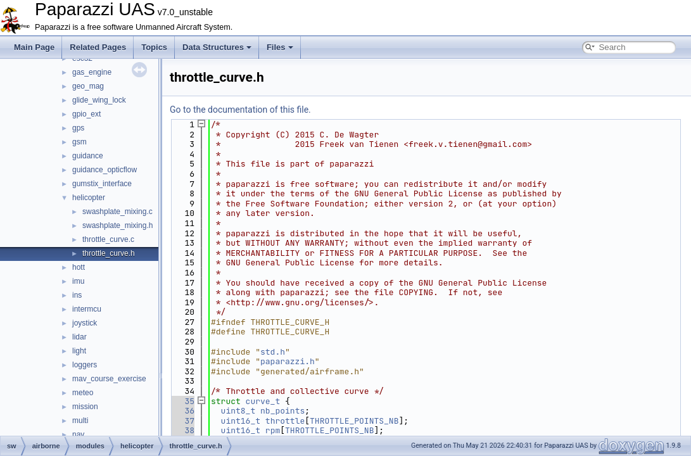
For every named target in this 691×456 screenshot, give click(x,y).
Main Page (34, 47)
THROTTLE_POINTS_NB (354, 420)
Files (280, 47)
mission (85, 406)
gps (78, 128)
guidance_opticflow (104, 169)
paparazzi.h (287, 361)
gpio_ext (86, 114)
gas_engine (91, 72)
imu (78, 281)
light (79, 350)
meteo (82, 392)
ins (77, 295)
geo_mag (88, 86)
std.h (272, 351)
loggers (84, 364)
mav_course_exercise (109, 378)
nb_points (282, 410)
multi (80, 420)
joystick (84, 323)
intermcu (86, 309)
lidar (79, 336)
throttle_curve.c (108, 239)
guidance (87, 155)
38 (182, 430)
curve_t (263, 401)
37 (182, 420)
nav (78, 434)
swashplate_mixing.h (117, 225)
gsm (79, 141)
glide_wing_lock (99, 100)
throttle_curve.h (108, 253)
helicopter (88, 197)
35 (182, 401)
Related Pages (98, 47)
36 (182, 410)
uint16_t (240, 420)
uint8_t (238, 410)
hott (78, 267)
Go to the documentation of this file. (240, 109)
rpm (272, 430)
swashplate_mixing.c (117, 211)
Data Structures (216, 47)
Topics (154, 47)
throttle (285, 420)
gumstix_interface (102, 183)
